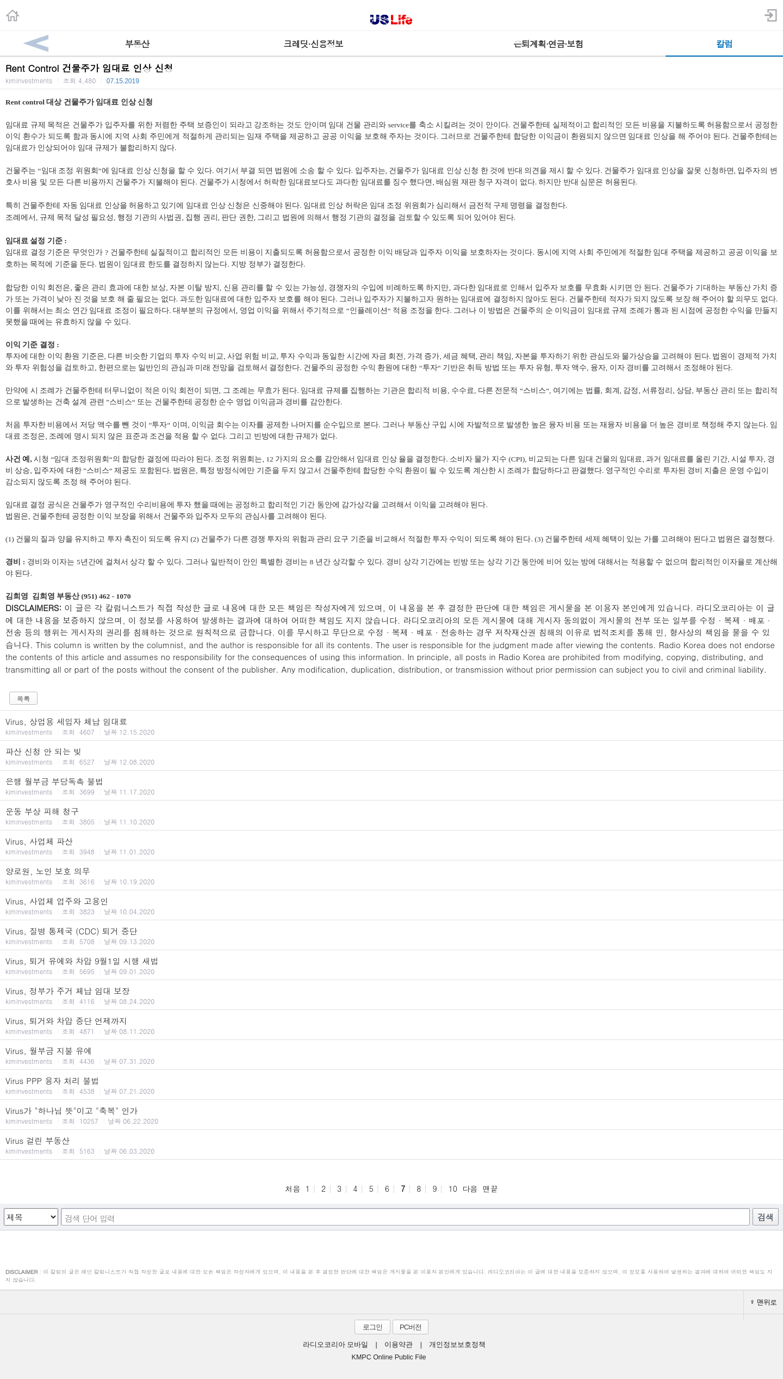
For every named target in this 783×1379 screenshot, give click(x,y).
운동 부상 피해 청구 (391, 815)
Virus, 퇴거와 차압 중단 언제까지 (391, 1025)
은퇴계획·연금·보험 (548, 44)
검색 (765, 1217)
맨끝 (490, 1188)
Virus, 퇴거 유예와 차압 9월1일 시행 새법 (391, 965)
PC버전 (410, 1327)
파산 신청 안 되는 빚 (391, 756)
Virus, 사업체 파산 (391, 845)
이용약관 (398, 1345)
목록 (23, 698)
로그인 (372, 1327)
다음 (469, 1188)
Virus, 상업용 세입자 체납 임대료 (391, 726)
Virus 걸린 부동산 (391, 1145)
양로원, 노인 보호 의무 (391, 875)
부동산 (137, 44)
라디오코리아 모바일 (335, 1345)
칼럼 (724, 44)
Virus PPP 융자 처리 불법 (391, 1085)
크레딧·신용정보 (313, 44)
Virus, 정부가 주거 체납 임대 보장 (391, 995)
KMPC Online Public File (389, 1357)
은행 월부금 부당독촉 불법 (391, 785)
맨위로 (763, 1302)
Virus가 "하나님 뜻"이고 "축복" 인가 (391, 1115)
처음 (292, 1188)
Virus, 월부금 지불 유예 (391, 1055)
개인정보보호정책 (457, 1345)
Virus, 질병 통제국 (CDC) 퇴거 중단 (391, 935)
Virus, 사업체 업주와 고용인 (391, 905)
